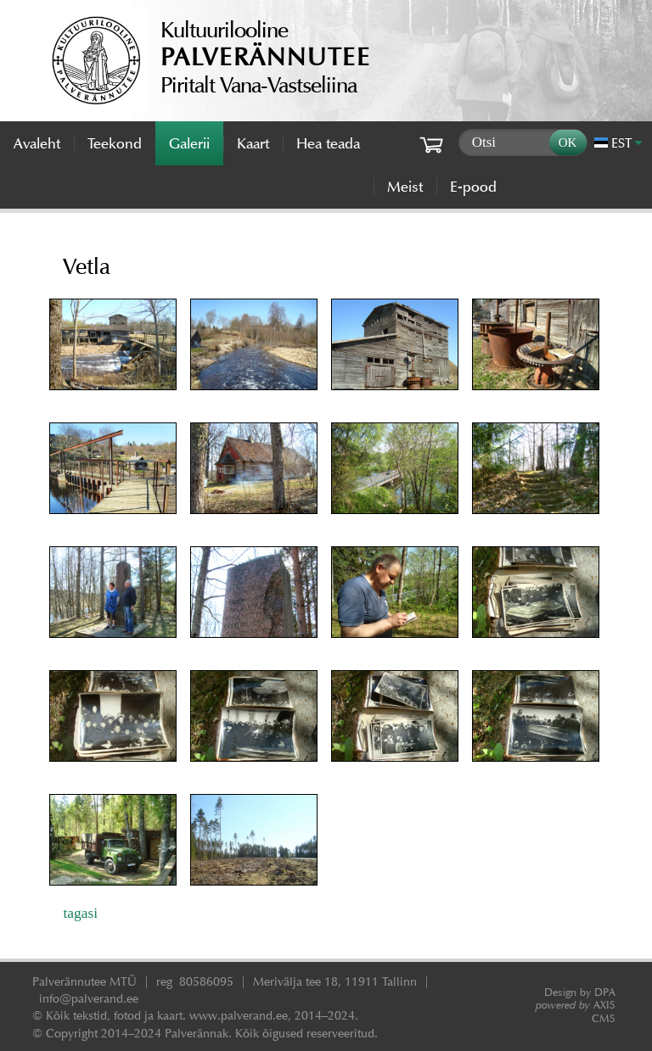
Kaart (253, 143)
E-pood (473, 186)
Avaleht (37, 143)
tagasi (80, 912)
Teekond (114, 143)
